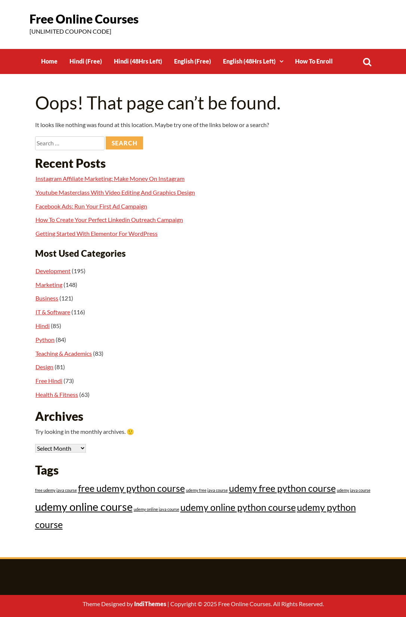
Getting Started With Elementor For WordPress (96, 233)
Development (53, 270)
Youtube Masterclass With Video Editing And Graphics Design (115, 192)
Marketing (48, 284)
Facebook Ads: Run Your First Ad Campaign (91, 206)
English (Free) (192, 61)
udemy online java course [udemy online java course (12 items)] (156, 509)
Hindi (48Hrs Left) (138, 61)
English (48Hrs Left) (249, 61)
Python (45, 339)
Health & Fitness (56, 394)
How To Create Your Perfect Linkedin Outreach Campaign (109, 219)
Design (44, 366)
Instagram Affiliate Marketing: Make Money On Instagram (110, 178)
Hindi (42, 325)
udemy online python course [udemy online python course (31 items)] (238, 507)
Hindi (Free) (85, 61)
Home (49, 61)
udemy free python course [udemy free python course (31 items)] (282, 488)
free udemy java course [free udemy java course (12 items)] (56, 490)
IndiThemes (150, 603)
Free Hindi (48, 380)
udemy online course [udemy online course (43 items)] (84, 506)
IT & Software (52, 311)
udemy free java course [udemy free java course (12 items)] (207, 490)
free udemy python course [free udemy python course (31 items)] (131, 488)
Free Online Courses (84, 19)
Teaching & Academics (63, 353)
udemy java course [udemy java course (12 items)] (354, 490)
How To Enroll (314, 61)
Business (46, 298)
